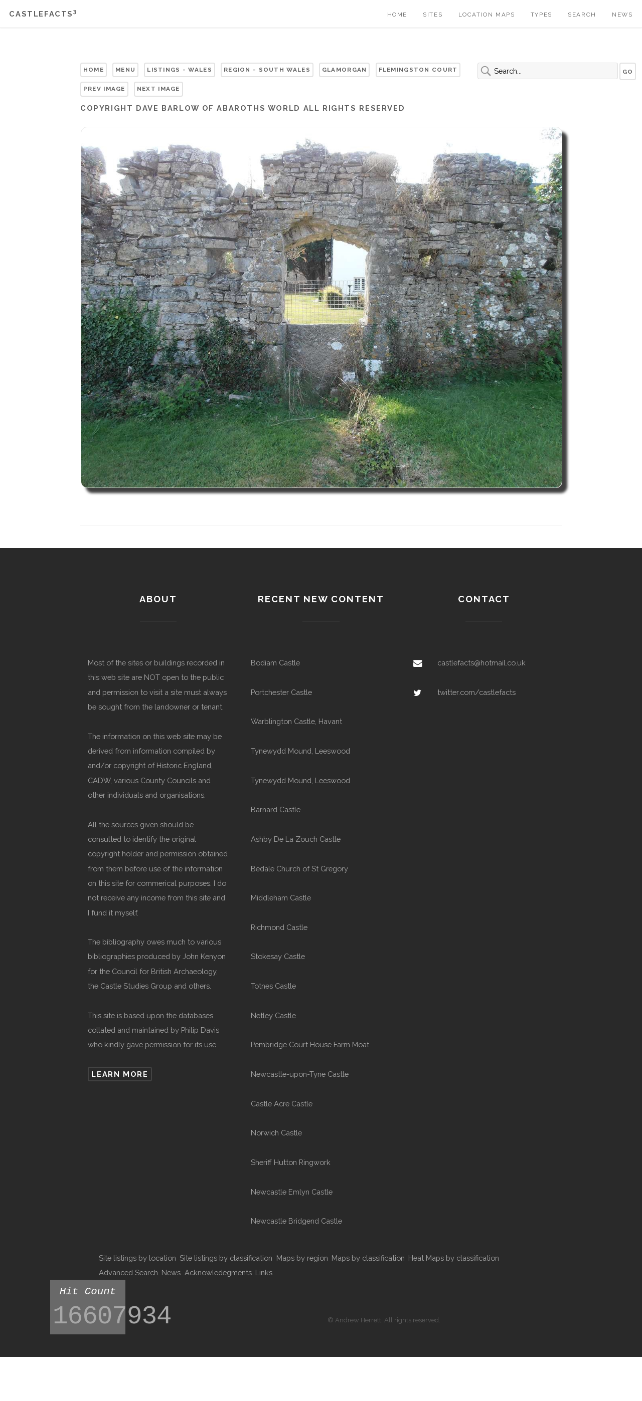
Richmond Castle (279, 927)
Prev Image (104, 88)
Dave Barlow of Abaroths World (218, 108)
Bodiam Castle (275, 662)
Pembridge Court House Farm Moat (310, 1044)
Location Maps (486, 14)
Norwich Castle (276, 1132)
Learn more (119, 1074)
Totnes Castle (273, 986)
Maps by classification (368, 1258)
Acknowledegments (218, 1272)
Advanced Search (128, 1272)
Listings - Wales (179, 69)
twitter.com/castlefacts (476, 692)
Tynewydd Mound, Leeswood (300, 751)
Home (397, 14)
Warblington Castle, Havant (296, 721)
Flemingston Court (418, 69)
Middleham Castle (281, 897)
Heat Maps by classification (453, 1258)
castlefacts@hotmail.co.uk (481, 662)
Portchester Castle (281, 692)
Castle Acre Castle (281, 1103)
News (622, 14)
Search (582, 14)
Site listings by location (137, 1258)
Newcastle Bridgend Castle (296, 1221)
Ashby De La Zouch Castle (296, 839)
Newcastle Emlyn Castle (292, 1192)
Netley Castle (273, 1015)
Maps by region (302, 1258)
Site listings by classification (226, 1258)
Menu (125, 69)
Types (541, 14)
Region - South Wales (267, 69)
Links (263, 1272)
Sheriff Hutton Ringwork (291, 1162)
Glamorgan (344, 69)
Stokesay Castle (278, 956)
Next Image (158, 88)
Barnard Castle (275, 809)
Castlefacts (43, 14)
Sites (432, 14)
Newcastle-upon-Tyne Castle (300, 1074)
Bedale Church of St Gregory (299, 868)
